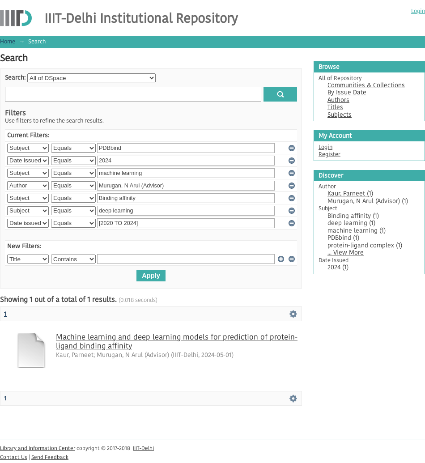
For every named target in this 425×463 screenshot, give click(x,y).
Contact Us (13, 457)
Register (329, 154)
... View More (345, 252)
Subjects (339, 115)
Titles (335, 107)
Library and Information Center (37, 448)
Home (7, 41)
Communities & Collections (366, 85)
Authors (338, 100)
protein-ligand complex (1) (364, 245)
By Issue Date (346, 92)
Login (418, 11)
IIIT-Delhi (143, 448)
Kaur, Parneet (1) (350, 193)
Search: (15, 77)
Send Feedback (49, 457)
